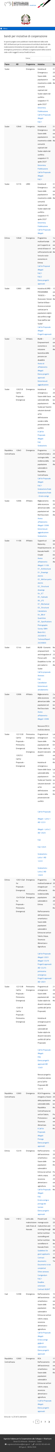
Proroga (41, 1139)
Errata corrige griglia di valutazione (43, 1343)
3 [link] (45, 1421)
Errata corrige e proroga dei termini (43, 1203)
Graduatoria (42, 445)
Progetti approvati (45, 334)
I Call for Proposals (44, 1400)
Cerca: (28, 58)
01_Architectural (44, 568)
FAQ (39, 1057)
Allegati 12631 (43, 957)
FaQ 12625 (42, 847)
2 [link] (41, 1421)
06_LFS (41, 600)
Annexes (41, 675)
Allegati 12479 (43, 960)
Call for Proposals (44, 114)
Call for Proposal (44, 266)
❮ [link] (33, 1421)
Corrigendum (42, 1275)
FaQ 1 (40, 122)
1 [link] (37, 1421)
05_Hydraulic (43, 597)
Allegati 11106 (43, 565)
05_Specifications (45, 621)
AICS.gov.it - (23, 1447)
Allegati (40, 118)
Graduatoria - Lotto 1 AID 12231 (43, 857)
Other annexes (43, 1271)
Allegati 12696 (43, 525)
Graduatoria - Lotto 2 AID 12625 (43, 871)
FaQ (39, 442)
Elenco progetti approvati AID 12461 (43, 1064)
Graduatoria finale (44, 489)
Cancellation (42, 682)
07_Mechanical (43, 604)
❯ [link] (49, 1421)
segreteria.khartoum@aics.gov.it (18, 1444)
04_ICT (41, 593)
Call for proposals (44, 672)
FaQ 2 (40, 276)
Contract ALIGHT (44, 1289)
